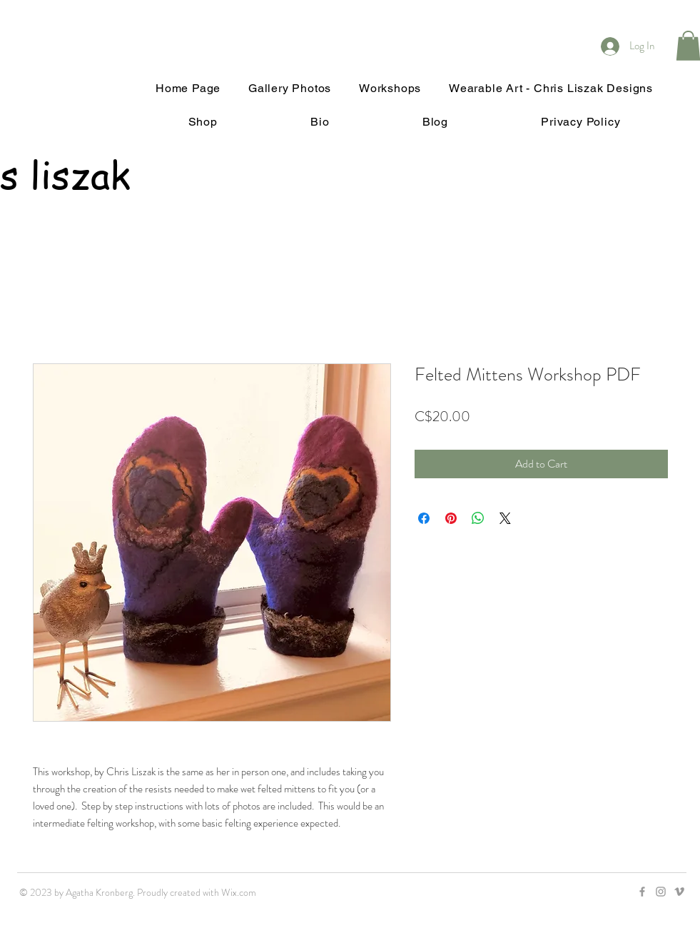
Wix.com (238, 892)
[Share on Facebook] (423, 518)
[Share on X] (505, 518)
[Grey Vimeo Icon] (679, 891)
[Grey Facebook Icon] (642, 891)
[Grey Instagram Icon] (660, 891)
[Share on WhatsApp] (478, 518)
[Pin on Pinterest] (451, 518)
